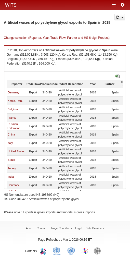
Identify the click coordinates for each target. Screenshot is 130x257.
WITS (11, 5)
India (11, 176)
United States (16, 151)
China (11, 134)
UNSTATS (71, 251)
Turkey (12, 168)
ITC (44, 251)
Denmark (13, 185)
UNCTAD (58, 251)
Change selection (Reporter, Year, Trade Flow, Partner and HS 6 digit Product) (57, 38)
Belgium (13, 109)
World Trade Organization (85, 251)
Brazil (11, 159)
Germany (13, 92)
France (12, 117)
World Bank (98, 251)
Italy (10, 142)
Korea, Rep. (15, 100)
